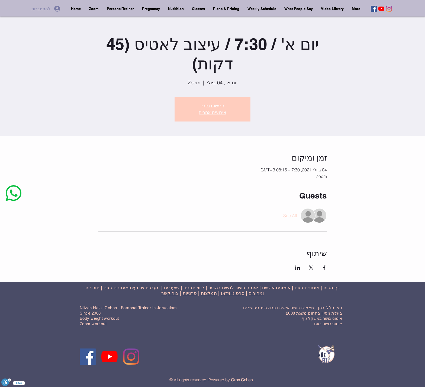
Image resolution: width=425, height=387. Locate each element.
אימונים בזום (307, 287)
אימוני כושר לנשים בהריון (233, 287)
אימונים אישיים (276, 287)
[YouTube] (381, 9)
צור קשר (170, 293)
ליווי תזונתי (193, 287)
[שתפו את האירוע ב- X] (311, 268)
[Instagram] (389, 9)
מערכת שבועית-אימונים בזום (132, 287)
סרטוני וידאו (232, 293)
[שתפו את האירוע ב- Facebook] (324, 268)
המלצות (209, 293)
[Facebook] (374, 9)
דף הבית (331, 287)
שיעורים (171, 287)
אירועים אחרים (212, 112)
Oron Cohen (242, 379)
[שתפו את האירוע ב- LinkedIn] (297, 268)
